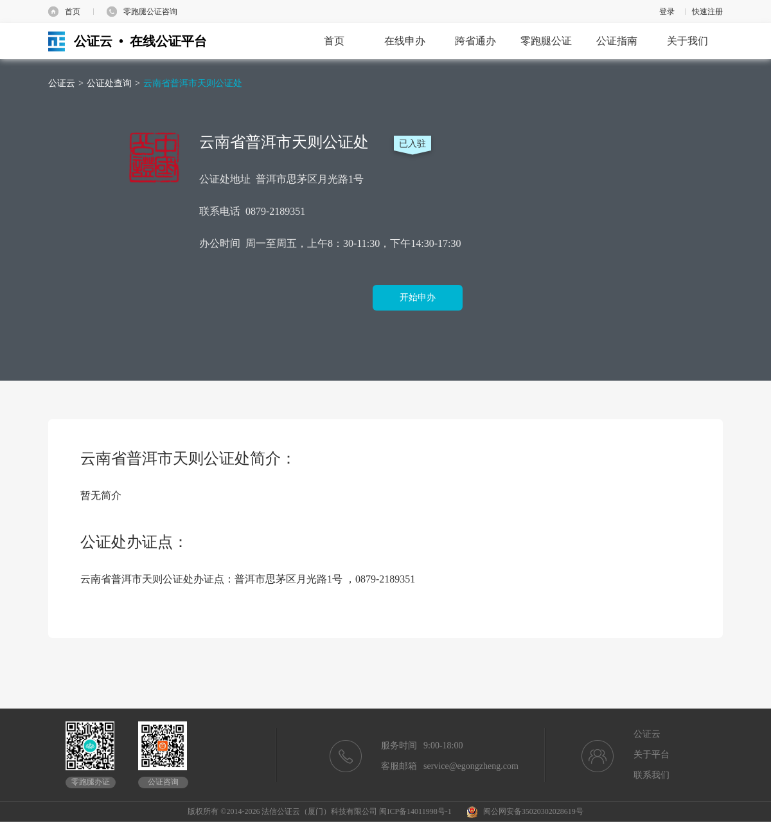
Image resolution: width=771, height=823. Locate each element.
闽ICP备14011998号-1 (415, 811)
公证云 (61, 83)
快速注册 (707, 11)
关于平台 (651, 754)
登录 (667, 11)
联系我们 (651, 775)
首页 (72, 11)
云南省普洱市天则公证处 (192, 83)
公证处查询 (109, 83)
